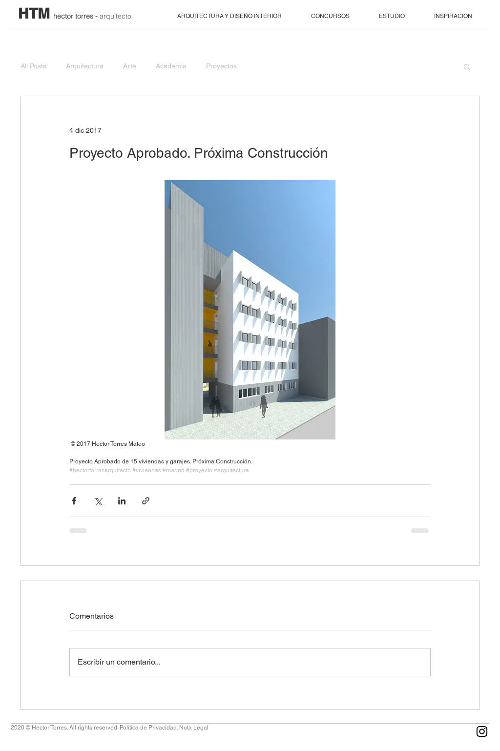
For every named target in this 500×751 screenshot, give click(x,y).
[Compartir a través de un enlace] (145, 500)
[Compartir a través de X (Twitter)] (98, 500)
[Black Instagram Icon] (482, 731)
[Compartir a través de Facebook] (74, 500)
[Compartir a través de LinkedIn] (121, 500)
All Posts (33, 66)
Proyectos (221, 66)
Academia (171, 66)
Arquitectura (85, 66)
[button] (467, 66)
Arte (129, 66)
